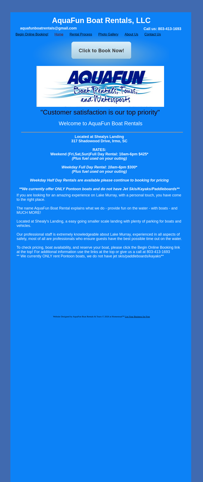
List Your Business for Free (137, 316)
